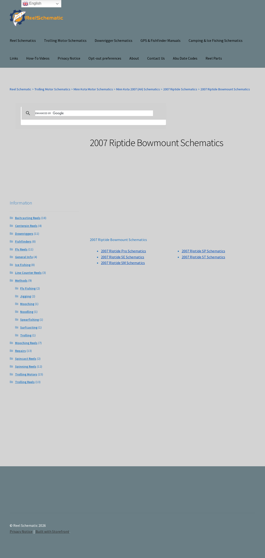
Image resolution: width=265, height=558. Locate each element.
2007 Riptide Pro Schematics (123, 251)
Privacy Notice (69, 58)
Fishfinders (23, 241)
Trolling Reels (25, 382)
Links (14, 58)
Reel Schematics (23, 40)
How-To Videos (38, 58)
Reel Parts (214, 58)
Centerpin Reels (26, 226)
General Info (24, 257)
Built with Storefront (52, 531)
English (32, 3)
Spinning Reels (25, 366)
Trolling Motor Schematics (65, 40)
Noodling (26, 312)
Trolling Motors (26, 374)
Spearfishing (29, 319)
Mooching (27, 304)
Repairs (20, 351)
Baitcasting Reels (28, 218)
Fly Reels (21, 249)
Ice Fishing (23, 265)
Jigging (25, 296)
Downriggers (24, 234)
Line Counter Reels (28, 273)
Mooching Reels (26, 343)
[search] (94, 113)
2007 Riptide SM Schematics (123, 262)
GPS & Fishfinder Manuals (160, 40)
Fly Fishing (28, 288)
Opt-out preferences (104, 58)
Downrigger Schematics (113, 40)
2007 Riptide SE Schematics (122, 257)
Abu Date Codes (185, 58)
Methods (21, 280)
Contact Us (156, 58)
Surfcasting (28, 327)
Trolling (25, 335)
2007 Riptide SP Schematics (203, 251)
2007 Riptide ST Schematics (203, 257)
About (134, 58)
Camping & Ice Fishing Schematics (216, 40)
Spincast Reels (25, 359)
